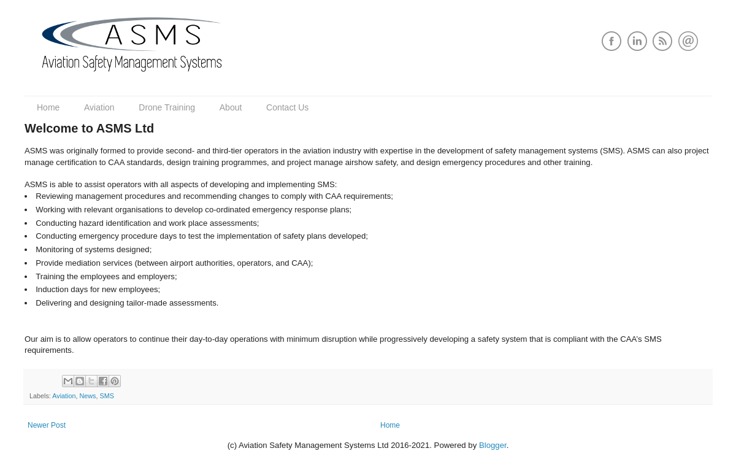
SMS (106, 395)
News (87, 395)
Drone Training (167, 107)
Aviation (99, 107)
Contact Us (287, 107)
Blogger (493, 445)
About (231, 107)
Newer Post (47, 425)
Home (48, 107)
